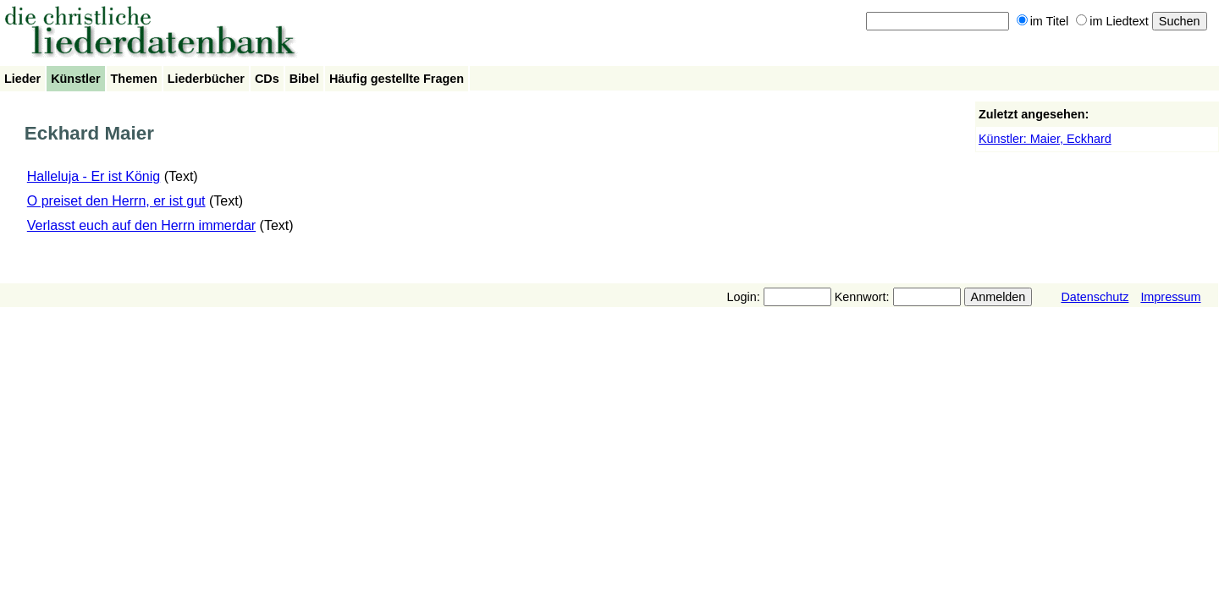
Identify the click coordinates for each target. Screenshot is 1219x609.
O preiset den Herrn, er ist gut (116, 201)
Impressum (1170, 297)
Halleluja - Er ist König (93, 176)
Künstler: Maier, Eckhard (1045, 138)
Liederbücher (206, 78)
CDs (267, 78)
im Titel (1043, 21)
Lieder (22, 78)
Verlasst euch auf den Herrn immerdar (141, 225)
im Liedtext (1112, 21)
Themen (134, 78)
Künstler (75, 78)
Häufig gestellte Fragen (396, 78)
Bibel (304, 78)
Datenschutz (1094, 297)
